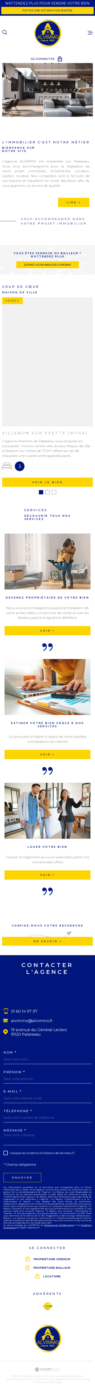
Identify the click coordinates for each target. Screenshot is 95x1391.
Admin (71, 1374)
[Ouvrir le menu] (90, 32)
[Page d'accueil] (47, 33)
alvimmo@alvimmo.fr (32, 1015)
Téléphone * (17, 1106)
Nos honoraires (15, 1374)
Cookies (58, 1377)
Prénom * (14, 1067)
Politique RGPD (42, 1377)
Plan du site (34, 1374)
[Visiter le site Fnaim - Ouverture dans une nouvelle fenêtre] (47, 1301)
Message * (14, 1125)
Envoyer (22, 1172)
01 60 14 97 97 (24, 1006)
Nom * (10, 1047)
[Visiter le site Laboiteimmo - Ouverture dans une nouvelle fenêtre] (47, 1365)
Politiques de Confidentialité (59, 1220)
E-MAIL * (12, 1086)
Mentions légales (54, 1374)
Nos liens (82, 1374)
